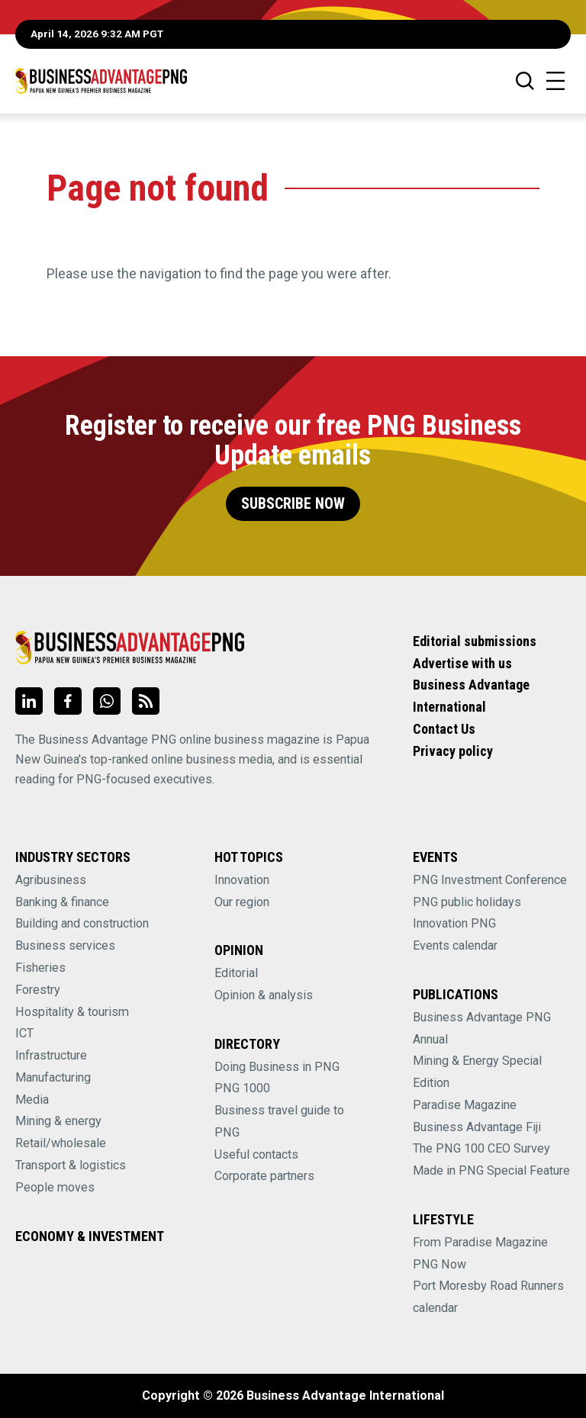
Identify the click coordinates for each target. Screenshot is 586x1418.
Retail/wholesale (60, 1143)
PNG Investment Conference (490, 880)
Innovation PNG (454, 923)
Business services (65, 945)
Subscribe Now (293, 504)
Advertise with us (462, 663)
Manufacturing (53, 1077)
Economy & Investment (89, 1236)
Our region (241, 902)
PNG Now (439, 1264)
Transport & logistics (70, 1165)
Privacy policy (453, 751)
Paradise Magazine (465, 1105)
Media (32, 1099)
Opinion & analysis (263, 995)
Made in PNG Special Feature (491, 1170)
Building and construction (82, 923)
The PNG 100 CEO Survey (481, 1148)
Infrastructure (51, 1055)
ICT (24, 1033)
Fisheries (40, 967)
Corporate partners (264, 1176)
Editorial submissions (474, 641)
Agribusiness (50, 880)
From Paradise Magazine (480, 1242)
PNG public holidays (467, 902)
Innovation (241, 880)
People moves (55, 1187)
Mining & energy (58, 1121)
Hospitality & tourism (72, 1012)
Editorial (236, 973)
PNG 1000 (242, 1088)
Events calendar (455, 945)
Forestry (37, 989)
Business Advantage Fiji (477, 1127)
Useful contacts (256, 1154)
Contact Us (444, 729)
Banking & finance (62, 902)
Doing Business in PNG (277, 1066)
